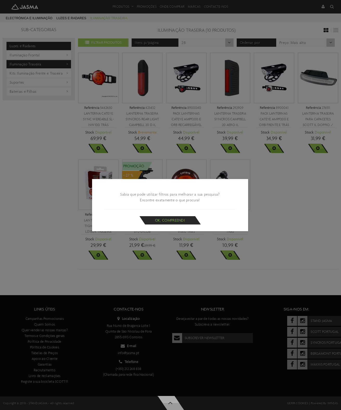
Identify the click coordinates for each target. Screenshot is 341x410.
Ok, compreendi (170, 220)
